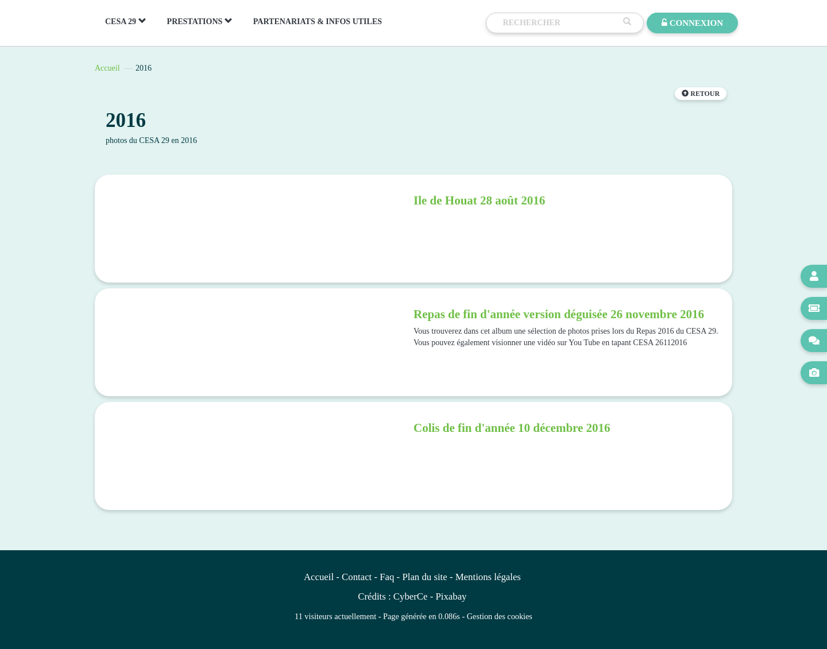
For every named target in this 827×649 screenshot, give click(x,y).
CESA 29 (125, 21)
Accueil (107, 68)
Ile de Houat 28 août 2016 (479, 200)
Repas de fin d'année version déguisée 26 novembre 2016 (558, 314)
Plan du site (424, 576)
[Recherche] (560, 23)
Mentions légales (488, 576)
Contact (357, 576)
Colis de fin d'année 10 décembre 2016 (511, 428)
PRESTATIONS (200, 21)
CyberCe (410, 596)
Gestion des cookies (499, 616)
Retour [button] (701, 94)
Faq (387, 576)
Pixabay (450, 596)
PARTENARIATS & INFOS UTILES (317, 21)
